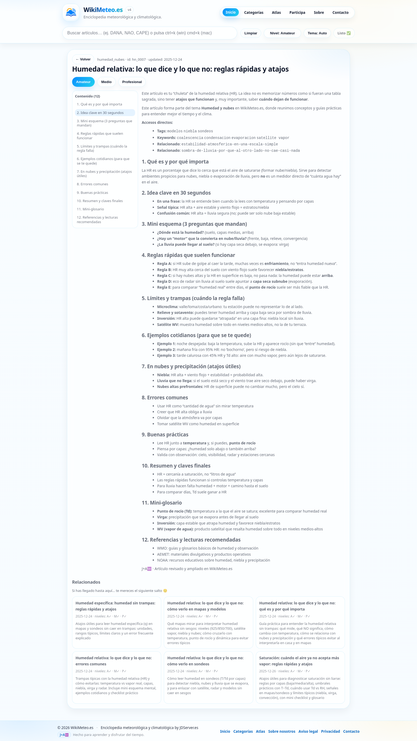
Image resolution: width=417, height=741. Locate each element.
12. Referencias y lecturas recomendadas (97, 219)
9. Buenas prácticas (92, 192)
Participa (297, 12)
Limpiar (250, 33)
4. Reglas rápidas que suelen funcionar (100, 135)
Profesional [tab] (132, 82)
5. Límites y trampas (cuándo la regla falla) (102, 148)
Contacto (340, 12)
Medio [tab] (106, 82)
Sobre (319, 12)
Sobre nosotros (281, 729)
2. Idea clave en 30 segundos (100, 112)
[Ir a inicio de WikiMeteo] (112, 12)
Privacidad (330, 729)
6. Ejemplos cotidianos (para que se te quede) (103, 160)
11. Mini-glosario (90, 209)
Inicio (231, 12)
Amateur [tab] (83, 82)
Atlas (276, 12)
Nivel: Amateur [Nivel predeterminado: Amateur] (282, 33)
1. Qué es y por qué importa (99, 104)
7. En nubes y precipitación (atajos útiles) (104, 173)
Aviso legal (308, 729)
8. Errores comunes (92, 184)
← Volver (83, 59)
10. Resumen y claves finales (100, 200)
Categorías (253, 12)
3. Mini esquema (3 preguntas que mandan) (104, 123)
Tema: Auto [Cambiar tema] (317, 33)
